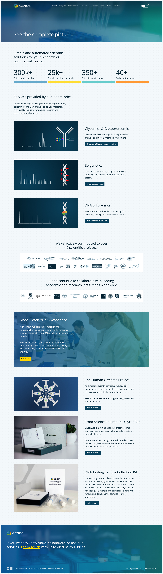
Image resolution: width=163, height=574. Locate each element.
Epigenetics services (94, 184)
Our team (25, 359)
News (109, 6)
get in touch (30, 547)
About (54, 6)
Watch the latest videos (97, 398)
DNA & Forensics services (96, 220)
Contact (117, 6)
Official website (92, 408)
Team (102, 6)
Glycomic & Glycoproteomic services (101, 144)
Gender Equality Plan (37, 568)
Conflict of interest (55, 568)
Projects (62, 6)
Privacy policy (21, 568)
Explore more (91, 503)
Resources (94, 6)
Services (83, 6)
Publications (73, 6)
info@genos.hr (132, 568)
